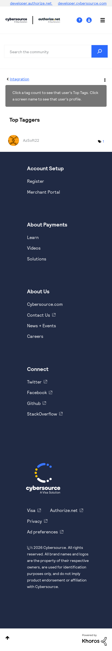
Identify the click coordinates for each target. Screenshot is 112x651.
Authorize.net (64, 510)
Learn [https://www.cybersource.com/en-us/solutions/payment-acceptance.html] (33, 237)
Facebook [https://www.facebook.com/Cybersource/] (37, 392)
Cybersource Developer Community (16, 20)
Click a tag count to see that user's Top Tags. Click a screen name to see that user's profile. (55, 95)
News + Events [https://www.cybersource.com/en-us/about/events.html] (41, 325)
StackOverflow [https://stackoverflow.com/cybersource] (42, 413)
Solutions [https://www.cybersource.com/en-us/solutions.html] (36, 258)
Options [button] (104, 79)
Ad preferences (42, 531)
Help (81, 20)
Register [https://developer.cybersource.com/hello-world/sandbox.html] (35, 181)
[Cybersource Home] (43, 478)
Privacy (34, 521)
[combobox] (56, 51)
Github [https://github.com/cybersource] (34, 403)
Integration (19, 79)
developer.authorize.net (31, 3)
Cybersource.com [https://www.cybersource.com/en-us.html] (45, 304)
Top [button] (7, 638)
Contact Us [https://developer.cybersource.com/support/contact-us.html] (38, 314)
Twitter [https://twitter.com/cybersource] (34, 381)
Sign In (89, 20)
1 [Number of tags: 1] (103, 141)
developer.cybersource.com (82, 3)
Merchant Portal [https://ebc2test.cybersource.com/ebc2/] (43, 191)
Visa (31, 510)
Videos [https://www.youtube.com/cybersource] (34, 247)
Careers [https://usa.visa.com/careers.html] (35, 336)
